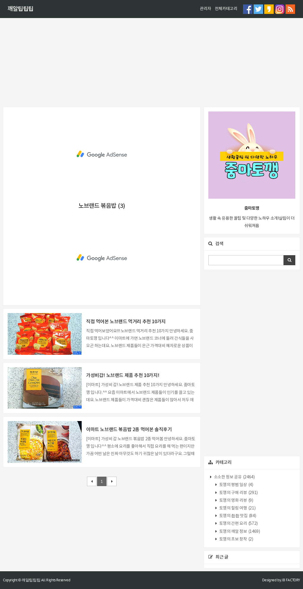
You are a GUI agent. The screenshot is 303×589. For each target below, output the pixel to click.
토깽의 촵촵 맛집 (237, 516)
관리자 (205, 9)
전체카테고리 (226, 9)
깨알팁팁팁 (20, 9)
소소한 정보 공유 (233, 477)
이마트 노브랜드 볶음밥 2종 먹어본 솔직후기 (129, 429)
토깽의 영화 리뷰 (235, 500)
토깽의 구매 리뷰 (238, 493)
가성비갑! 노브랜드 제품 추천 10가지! (122, 375)
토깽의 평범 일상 (235, 485)
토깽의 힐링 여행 (236, 508)
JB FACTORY (291, 579)
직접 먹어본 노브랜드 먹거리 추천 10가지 (126, 321)
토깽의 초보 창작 (235, 539)
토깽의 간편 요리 (238, 523)
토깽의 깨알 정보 (239, 531)
